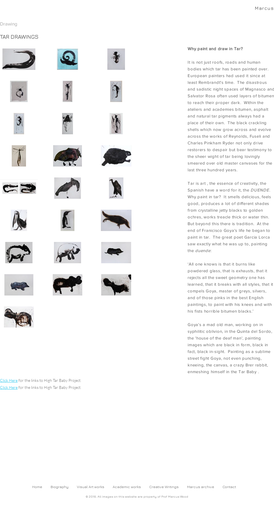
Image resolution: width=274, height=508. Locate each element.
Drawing (8, 23)
